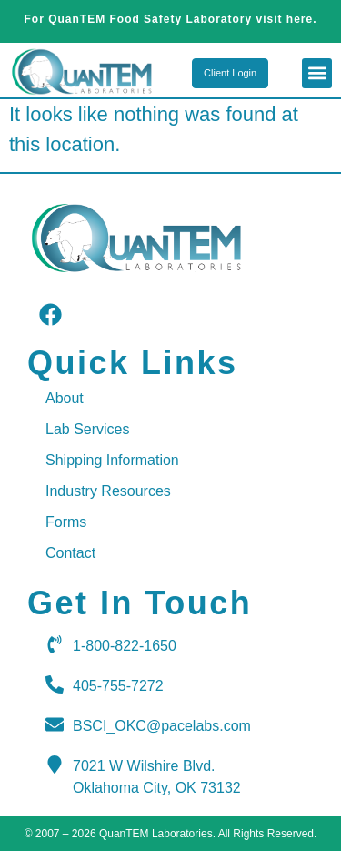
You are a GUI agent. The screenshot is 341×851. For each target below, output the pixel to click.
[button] (317, 73)
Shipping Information (112, 460)
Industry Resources (108, 491)
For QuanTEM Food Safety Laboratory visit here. (170, 19)
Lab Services (87, 429)
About (64, 398)
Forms (65, 522)
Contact (70, 553)
